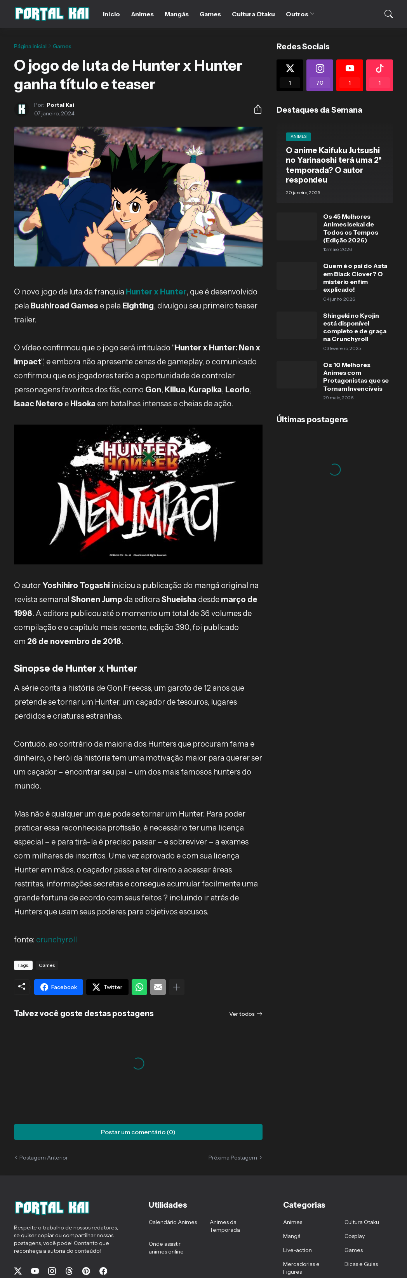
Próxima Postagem (233, 1157)
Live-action (297, 1250)
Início (111, 14)
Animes (142, 14)
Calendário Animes (173, 1222)
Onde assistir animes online (166, 1247)
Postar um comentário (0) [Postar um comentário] (138, 1132)
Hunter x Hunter (156, 291)
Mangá (292, 1236)
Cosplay (354, 1236)
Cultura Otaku (253, 14)
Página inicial (30, 46)
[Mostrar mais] (176, 987)
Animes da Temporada (225, 1226)
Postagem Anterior (43, 1157)
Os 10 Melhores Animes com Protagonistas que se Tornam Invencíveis (356, 376)
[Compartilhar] (255, 109)
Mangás (177, 14)
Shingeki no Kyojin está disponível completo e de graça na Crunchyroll (354, 327)
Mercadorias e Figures (301, 1268)
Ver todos (242, 1013)
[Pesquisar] (383, 14)
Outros (297, 14)
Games (210, 14)
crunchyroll (56, 939)
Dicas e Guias (361, 1264)
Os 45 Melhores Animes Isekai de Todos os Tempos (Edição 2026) (350, 228)
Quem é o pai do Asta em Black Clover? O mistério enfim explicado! (355, 277)
